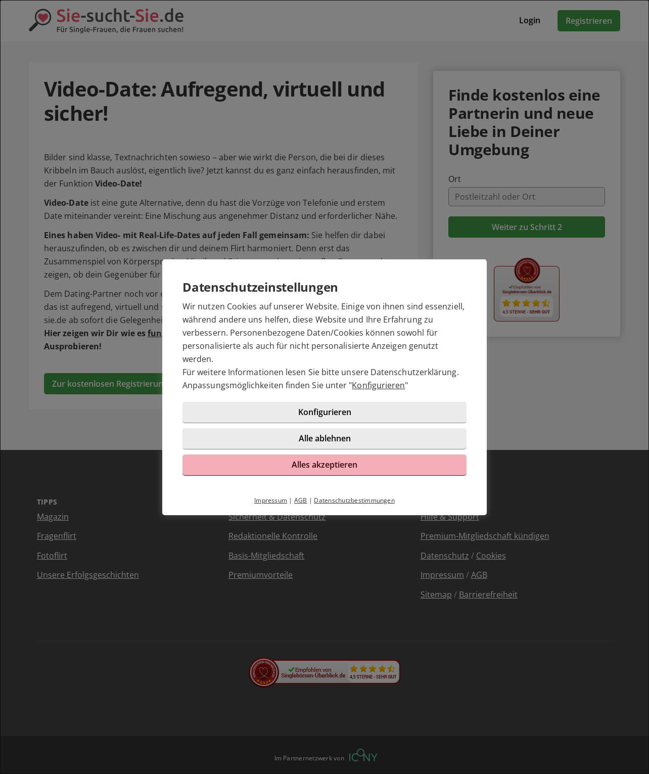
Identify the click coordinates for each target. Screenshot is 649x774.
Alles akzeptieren (324, 464)
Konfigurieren (378, 385)
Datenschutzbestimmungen (354, 500)
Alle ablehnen (325, 438)
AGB (300, 500)
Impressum (270, 500)
